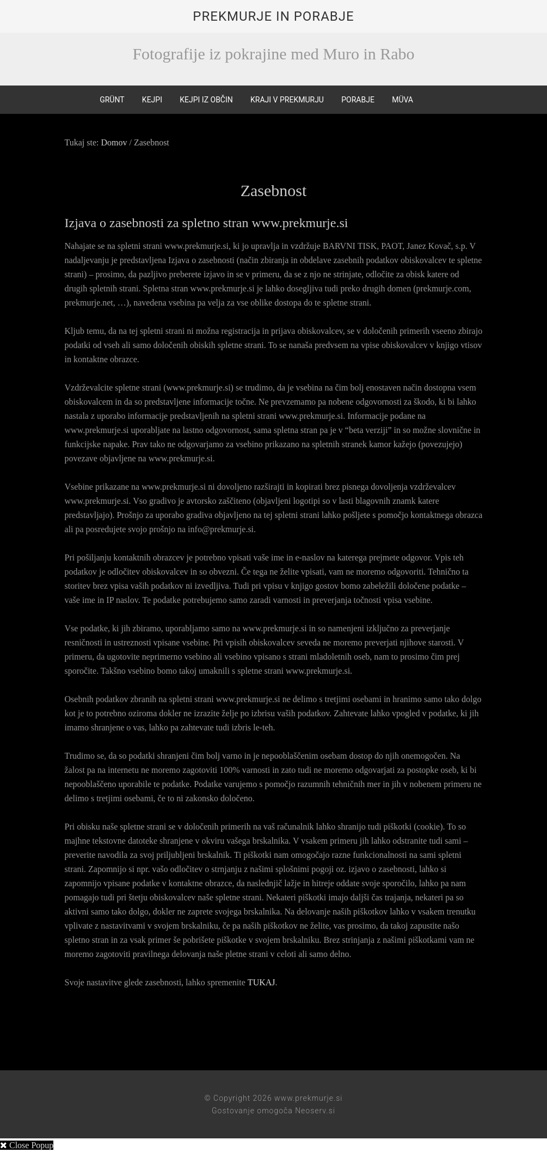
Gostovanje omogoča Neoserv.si (273, 1110)
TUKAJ (261, 981)
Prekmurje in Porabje (273, 16)
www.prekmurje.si (308, 1097)
